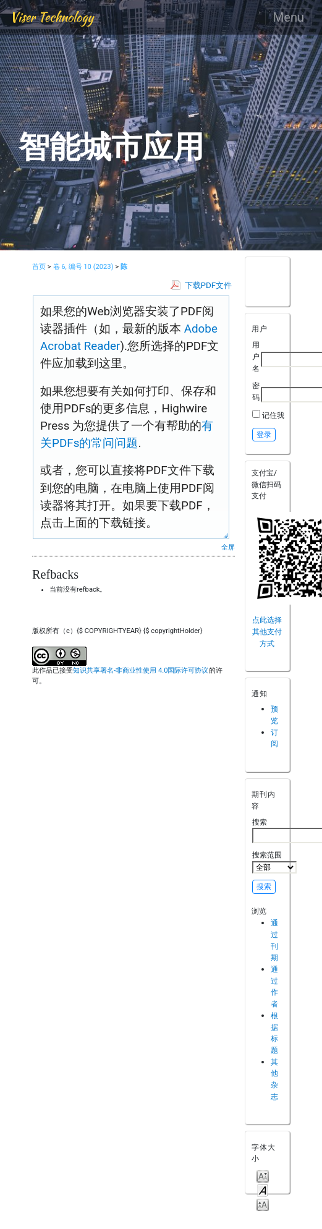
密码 (256, 391)
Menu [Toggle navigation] (288, 17)
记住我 (273, 415)
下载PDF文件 (208, 285)
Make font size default (262, 1190)
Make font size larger (262, 1204)
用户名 (256, 356)
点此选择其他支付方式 (267, 631)
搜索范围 (274, 862)
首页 (39, 267)
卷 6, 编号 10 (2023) (83, 267)
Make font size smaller (262, 1175)
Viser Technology (51, 17)
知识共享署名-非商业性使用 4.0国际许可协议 (140, 670)
